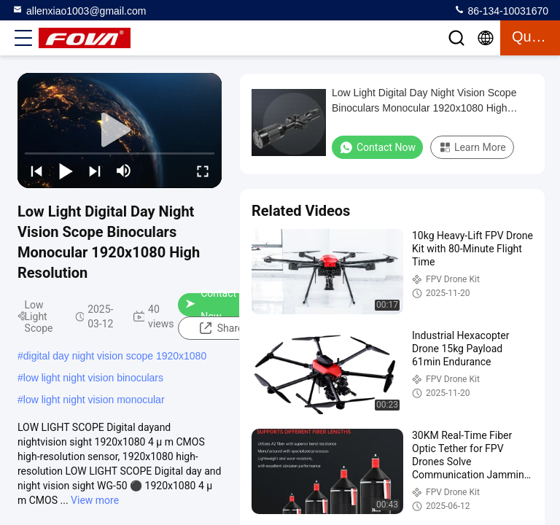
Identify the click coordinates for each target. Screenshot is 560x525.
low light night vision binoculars (93, 378)
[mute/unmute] (124, 171)
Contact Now (210, 304)
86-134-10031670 (501, 10)
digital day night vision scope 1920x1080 (114, 356)
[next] (94, 171)
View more (95, 500)
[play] (119, 130)
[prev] (36, 171)
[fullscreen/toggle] (202, 171)
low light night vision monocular (94, 399)
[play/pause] (65, 171)
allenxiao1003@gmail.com (79, 10)
